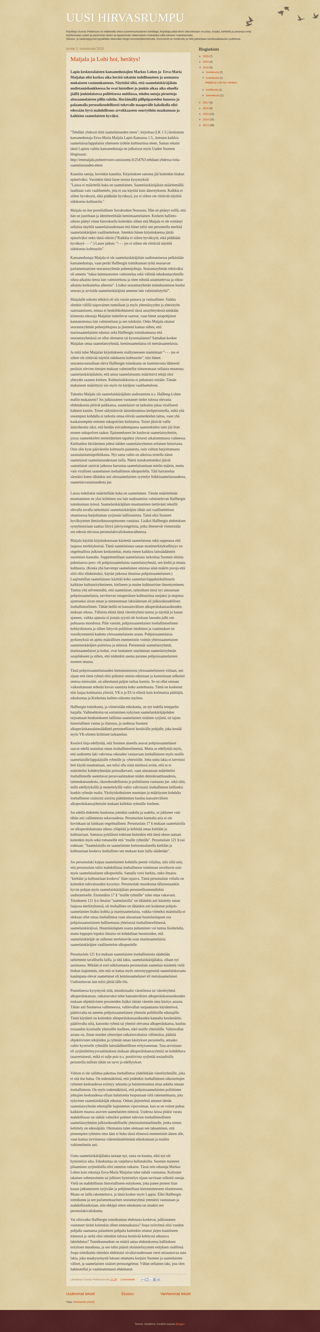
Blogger (180, 1323)
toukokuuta (213, 77)
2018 (206, 67)
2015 (206, 113)
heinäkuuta (213, 72)
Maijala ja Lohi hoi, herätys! (105, 58)
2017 (206, 102)
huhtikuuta (212, 89)
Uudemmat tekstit (80, 1294)
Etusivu (128, 1294)
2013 (206, 125)
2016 (206, 108)
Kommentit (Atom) (83, 1301)
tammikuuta (213, 95)
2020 (206, 56)
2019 (206, 61)
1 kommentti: (128, 1279)
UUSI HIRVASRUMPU (125, 17)
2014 (206, 119)
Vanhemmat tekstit (175, 1294)
